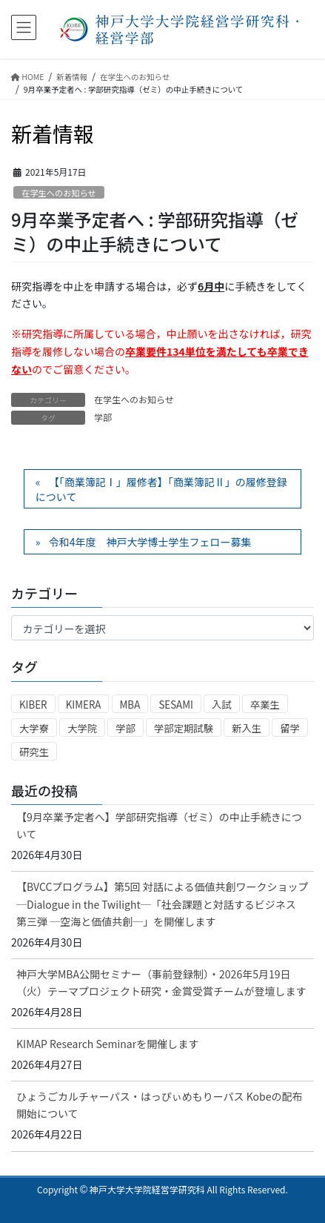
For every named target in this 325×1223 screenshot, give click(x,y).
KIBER (33, 704)
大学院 (82, 728)
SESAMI (175, 704)
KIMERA (83, 704)
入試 (222, 704)
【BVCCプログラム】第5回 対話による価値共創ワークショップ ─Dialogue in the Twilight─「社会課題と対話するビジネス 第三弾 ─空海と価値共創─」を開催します (165, 903)
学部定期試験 (183, 728)
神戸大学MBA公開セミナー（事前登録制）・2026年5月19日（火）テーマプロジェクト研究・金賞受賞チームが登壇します (161, 982)
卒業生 (265, 704)
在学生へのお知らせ (58, 193)
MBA (130, 704)
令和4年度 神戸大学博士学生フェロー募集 (150, 541)
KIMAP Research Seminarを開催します (107, 1043)
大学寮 (34, 728)
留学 (290, 728)
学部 (103, 417)
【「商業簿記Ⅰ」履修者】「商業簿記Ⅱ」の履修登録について (161, 489)
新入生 (246, 728)
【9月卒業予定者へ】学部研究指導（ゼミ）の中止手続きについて (159, 825)
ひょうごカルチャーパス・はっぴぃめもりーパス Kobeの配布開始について (159, 1105)
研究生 (34, 752)
